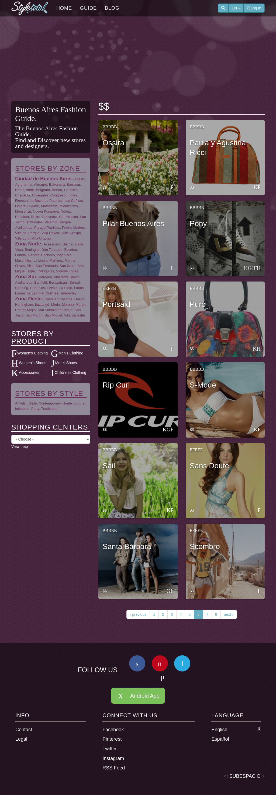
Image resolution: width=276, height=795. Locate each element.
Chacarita (22, 195)
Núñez (66, 211)
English (236, 729)
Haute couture (74, 403)
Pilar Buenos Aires (133, 223)
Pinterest (112, 739)
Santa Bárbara (126, 546)
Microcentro (69, 206)
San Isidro (68, 266)
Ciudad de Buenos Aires (43, 178)
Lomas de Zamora (29, 293)
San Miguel (53, 315)
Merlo (55, 304)
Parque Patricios (47, 228)
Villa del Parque (27, 233)
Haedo (79, 299)
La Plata (65, 288)
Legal (21, 739)
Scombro (205, 546)
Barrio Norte (24, 190)
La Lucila (40, 260)
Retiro (35, 217)
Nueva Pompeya (46, 211)
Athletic (21, 403)
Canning (21, 288)
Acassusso (52, 244)
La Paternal (53, 201)
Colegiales (40, 195)
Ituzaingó (42, 304)
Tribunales (34, 222)
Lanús (79, 288)
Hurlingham (24, 304)
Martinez (56, 260)
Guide (88, 8)
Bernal (75, 282)
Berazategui (58, 282)
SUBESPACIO (245, 776)
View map (19, 446)
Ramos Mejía (25, 310)
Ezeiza (52, 288)
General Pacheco (41, 255)
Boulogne (32, 250)
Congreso (57, 195)
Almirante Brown (67, 277)
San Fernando (47, 266)
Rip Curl (116, 385)
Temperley (68, 293)
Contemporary (49, 403)
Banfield (40, 282)
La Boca (36, 201)
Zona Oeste (28, 298)
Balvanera (57, 184)
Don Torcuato (52, 250)
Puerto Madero (73, 228)
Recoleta (22, 217)
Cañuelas (37, 288)
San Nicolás (68, 217)
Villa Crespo (71, 233)
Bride (33, 403)
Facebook (113, 729)
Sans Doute (209, 466)
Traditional (49, 409)
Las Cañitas (73, 201)
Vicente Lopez (67, 271)
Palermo (50, 222)
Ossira (113, 143)
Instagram (113, 758)
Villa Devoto (51, 233)
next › (228, 614)
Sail (108, 466)
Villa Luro (22, 238)
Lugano (33, 206)
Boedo (57, 190)
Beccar (68, 244)
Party (35, 409)
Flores (72, 195)
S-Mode (203, 385)
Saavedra (49, 217)
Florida (20, 255)
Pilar (30, 266)
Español (220, 739)
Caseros (65, 299)
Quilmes (52, 293)
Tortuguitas (45, 271)
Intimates (22, 409)
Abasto (79, 179)
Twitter (109, 748)
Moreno (68, 304)
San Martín (34, 315)
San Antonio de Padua (55, 310)
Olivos (20, 266)
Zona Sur (25, 276)
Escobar (70, 250)
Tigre (31, 271)
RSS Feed (113, 768)
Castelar (50, 299)
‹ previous (138, 614)
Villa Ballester (74, 315)
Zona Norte (28, 244)
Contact (23, 729)
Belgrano (43, 190)
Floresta (21, 201)
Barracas (74, 184)
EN (236, 8)
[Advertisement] (142, 59)
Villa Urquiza (41, 238)
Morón (81, 304)
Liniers (20, 206)
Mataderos (49, 206)
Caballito (71, 190)
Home (64, 8)
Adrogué (45, 277)
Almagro (40, 184)
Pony (198, 223)
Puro (198, 304)
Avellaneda (23, 282)
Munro (70, 260)
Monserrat (23, 211)
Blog (112, 8)
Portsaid (116, 304)
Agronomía (23, 184)
